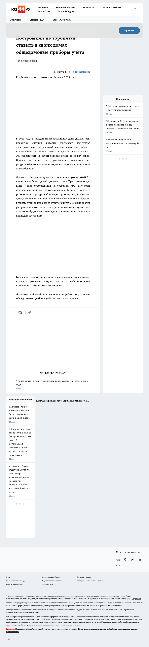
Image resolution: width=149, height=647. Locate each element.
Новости (43, 7)
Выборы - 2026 (37, 19)
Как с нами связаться (14, 584)
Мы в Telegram (66, 11)
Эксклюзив (16, 19)
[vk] (20, 312)
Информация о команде (15, 581)
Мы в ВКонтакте (112, 7)
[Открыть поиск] (135, 9)
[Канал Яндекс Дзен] (139, 560)
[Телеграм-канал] (132, 560)
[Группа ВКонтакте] (118, 560)
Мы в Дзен (44, 11)
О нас (8, 577)
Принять (129, 30)
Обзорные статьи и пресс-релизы (90, 581)
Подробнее (136, 599)
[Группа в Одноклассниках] (125, 560)
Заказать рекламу (62, 19)
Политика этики (48, 584)
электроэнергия (27, 60)
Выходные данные (84, 577)
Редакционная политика (51, 581)
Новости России (65, 7)
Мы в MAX (89, 7)
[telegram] (30, 312)
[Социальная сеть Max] (118, 565)
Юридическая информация (52, 577)
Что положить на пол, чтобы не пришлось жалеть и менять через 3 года (53, 384)
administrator (81, 71)
